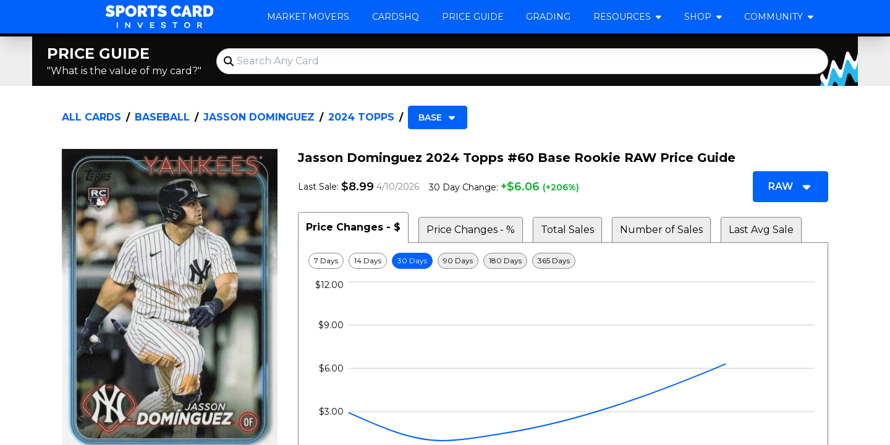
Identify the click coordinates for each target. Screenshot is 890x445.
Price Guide (473, 16)
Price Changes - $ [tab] (353, 227)
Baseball (162, 117)
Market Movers (308, 16)
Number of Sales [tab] (661, 229)
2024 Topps (361, 117)
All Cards (91, 117)
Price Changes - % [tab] (470, 229)
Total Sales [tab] (567, 229)
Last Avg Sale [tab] (761, 229)
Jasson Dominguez (259, 117)
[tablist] (563, 227)
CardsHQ (395, 16)
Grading (548, 16)
